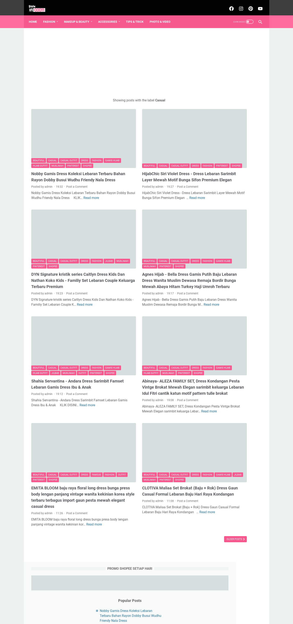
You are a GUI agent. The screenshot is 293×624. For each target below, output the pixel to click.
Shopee (37, 145)
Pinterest (91, 140)
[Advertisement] (108, 58)
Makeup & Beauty (79, 16)
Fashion (52, 16)
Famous (96, 442)
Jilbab (36, 239)
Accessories (110, 16)
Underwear (221, 247)
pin (217, 217)
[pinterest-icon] (248, 4)
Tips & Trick (137, 16)
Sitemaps (141, 613)
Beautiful (38, 135)
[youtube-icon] (257, 4)
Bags (206, 247)
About (155, 613)
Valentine (251, 224)
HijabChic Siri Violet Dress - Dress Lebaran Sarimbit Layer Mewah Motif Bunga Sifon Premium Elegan (146, 159)
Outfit (37, 340)
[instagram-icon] (238, 4)
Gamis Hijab (40, 140)
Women (207, 232)
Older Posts (174, 517)
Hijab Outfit (58, 140)
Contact (168, 613)
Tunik (248, 240)
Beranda (125, 613)
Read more (61, 188)
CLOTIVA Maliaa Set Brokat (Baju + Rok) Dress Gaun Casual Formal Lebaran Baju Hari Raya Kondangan (148, 461)
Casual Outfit (69, 135)
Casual (52, 135)
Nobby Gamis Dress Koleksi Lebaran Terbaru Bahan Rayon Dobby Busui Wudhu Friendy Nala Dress (64, 159)
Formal (207, 224)
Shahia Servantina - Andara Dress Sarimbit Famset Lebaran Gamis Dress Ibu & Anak (66, 354)
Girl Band (240, 232)
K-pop (254, 232)
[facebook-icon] (228, 4)
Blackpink (223, 232)
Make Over (223, 224)
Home (35, 16)
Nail (237, 224)
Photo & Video (162, 16)
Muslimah (75, 140)
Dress (84, 135)
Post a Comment (77, 172)
